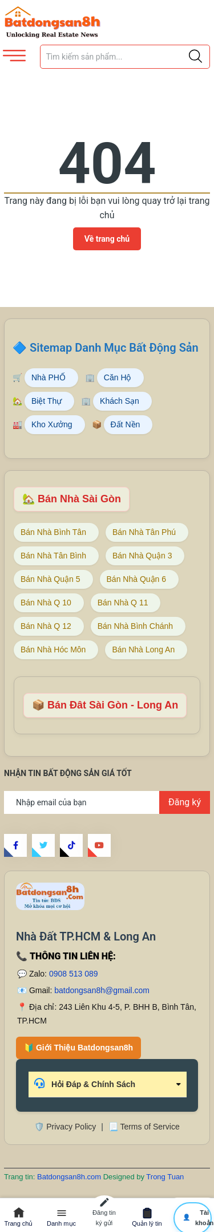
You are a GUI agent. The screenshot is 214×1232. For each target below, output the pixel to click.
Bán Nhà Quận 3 (142, 555)
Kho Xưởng (51, 424)
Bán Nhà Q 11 (123, 602)
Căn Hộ (117, 377)
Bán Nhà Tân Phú (144, 532)
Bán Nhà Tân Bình (53, 555)
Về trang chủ (107, 238)
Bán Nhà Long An (143, 649)
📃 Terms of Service (144, 1126)
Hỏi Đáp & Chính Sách (84, 1083)
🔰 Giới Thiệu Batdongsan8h (78, 1047)
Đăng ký (184, 802)
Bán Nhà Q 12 (46, 626)
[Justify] (195, 56)
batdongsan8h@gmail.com (102, 990)
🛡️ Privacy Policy (65, 1126)
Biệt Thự (46, 401)
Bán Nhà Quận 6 (137, 579)
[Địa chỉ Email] (107, 802)
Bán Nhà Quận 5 (50, 579)
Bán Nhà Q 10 (46, 602)
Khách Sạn (119, 401)
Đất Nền (125, 424)
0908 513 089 (73, 973)
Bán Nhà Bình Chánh (135, 626)
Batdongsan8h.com (70, 1176)
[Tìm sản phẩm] (125, 56)
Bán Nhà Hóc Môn (53, 649)
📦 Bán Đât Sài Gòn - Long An (105, 705)
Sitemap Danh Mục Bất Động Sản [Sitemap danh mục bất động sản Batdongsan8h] (114, 348)
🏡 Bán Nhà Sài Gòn (71, 499)
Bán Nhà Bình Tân (53, 532)
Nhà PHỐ (48, 377)
